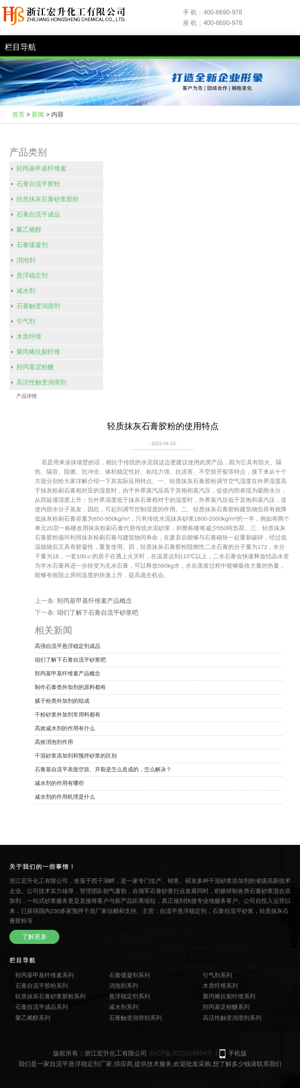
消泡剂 (25, 260)
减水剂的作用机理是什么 (65, 797)
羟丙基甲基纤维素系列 (44, 975)
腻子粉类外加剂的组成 (62, 701)
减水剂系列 (123, 1006)
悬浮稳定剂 (32, 275)
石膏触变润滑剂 (38, 306)
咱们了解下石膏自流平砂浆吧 (97, 612)
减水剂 (25, 290)
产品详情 (26, 396)
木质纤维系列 (220, 985)
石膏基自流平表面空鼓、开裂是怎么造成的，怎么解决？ (103, 769)
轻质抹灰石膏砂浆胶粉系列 (50, 996)
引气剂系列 (217, 975)
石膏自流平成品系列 (41, 1006)
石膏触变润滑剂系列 (135, 1017)
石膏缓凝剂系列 (129, 975)
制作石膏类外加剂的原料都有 (70, 687)
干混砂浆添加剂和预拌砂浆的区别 (76, 755)
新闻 (38, 114)
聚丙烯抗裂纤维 (38, 351)
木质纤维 (28, 336)
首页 (18, 114)
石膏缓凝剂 (32, 245)
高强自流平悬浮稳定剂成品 (67, 646)
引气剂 (25, 321)
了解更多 (34, 936)
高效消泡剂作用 (54, 742)
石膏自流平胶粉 (38, 183)
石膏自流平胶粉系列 (41, 985)
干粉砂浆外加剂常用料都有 (67, 714)
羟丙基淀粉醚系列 (226, 1006)
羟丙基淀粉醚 (35, 367)
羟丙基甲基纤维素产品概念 (94, 600)
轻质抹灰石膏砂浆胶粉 (47, 199)
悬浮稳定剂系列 (129, 996)
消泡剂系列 (123, 985)
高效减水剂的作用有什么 (65, 728)
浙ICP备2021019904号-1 (183, 1053)
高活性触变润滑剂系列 (232, 1017)
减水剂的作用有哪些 (59, 783)
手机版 (237, 1053)
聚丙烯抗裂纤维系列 (229, 996)
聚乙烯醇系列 (32, 1017)
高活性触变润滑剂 (41, 382)
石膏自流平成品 (38, 214)
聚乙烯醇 (28, 229)
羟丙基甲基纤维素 (41, 168)
